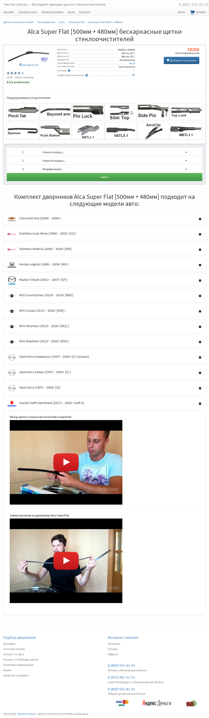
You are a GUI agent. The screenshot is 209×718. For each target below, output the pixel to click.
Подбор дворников (19, 637)
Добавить (182, 60)
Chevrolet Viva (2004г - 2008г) (104, 219)
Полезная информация (18, 665)
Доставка (8, 11)
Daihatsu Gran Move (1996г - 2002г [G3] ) (104, 234)
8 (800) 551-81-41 (121, 665)
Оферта (113, 654)
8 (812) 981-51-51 (121, 677)
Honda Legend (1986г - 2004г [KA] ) (104, 265)
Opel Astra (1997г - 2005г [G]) (104, 388)
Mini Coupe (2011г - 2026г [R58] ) (104, 311)
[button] (104, 151)
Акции (71, 11)
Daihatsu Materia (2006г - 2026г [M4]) (104, 249)
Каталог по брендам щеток (20, 659)
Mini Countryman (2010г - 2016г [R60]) (104, 296)
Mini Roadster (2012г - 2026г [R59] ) (104, 342)
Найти (105, 177)
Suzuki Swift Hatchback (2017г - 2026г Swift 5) (104, 403)
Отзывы (112, 649)
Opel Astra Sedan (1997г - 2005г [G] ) (104, 373)
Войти (181, 11)
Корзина (197, 12)
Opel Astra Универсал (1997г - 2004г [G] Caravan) (104, 357)
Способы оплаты (27, 11)
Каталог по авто (13, 654)
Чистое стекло (54, 4)
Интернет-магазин (123, 637)
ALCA (132, 63)
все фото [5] (28, 65)
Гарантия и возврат (52, 11)
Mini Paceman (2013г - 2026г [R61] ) (104, 326)
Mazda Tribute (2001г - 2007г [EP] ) (104, 280)
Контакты (84, 11)
